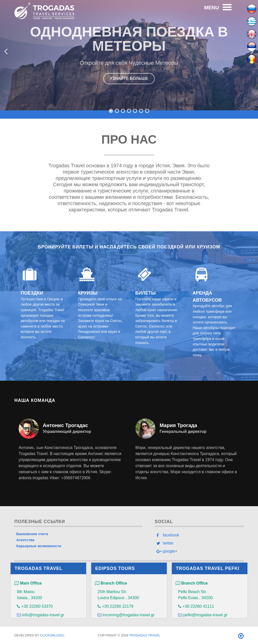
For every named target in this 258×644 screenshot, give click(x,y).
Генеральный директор (182, 431)
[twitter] (199, 543)
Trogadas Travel (144, 635)
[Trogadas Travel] (44, 10)
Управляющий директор (67, 431)
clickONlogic (52, 635)
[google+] (199, 551)
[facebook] (199, 535)
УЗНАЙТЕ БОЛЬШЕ (129, 78)
